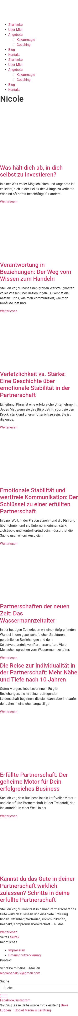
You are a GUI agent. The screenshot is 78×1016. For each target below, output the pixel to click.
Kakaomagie (26, 40)
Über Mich (15, 30)
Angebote (15, 35)
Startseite (15, 25)
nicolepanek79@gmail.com (20, 973)
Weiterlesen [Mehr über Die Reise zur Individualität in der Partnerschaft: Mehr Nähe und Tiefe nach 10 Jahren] (8, 712)
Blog (11, 50)
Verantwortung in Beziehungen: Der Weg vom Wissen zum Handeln (35, 271)
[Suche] (3, 996)
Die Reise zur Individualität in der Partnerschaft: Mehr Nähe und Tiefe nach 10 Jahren (38, 672)
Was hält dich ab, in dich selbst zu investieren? (31, 171)
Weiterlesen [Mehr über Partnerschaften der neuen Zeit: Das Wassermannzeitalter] (8, 658)
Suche (4, 981)
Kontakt (14, 55)
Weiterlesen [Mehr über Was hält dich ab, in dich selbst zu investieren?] (8, 202)
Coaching (24, 45)
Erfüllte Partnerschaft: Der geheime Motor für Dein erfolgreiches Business (34, 781)
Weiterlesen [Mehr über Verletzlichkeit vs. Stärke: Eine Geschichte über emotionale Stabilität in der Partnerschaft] (8, 427)
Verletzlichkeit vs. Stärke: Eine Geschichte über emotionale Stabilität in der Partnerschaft (35, 384)
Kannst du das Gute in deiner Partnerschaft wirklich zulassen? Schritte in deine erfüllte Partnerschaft (37, 889)
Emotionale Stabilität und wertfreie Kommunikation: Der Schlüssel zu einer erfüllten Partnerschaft (39, 501)
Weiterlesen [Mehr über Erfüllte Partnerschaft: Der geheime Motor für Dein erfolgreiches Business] (8, 816)
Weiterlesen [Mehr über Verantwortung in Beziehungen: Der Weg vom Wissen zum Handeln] (8, 311)
